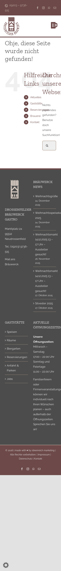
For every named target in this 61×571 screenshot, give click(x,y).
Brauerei (35, 116)
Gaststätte (36, 103)
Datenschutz (25, 458)
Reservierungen (39, 109)
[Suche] (47, 145)
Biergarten (13, 348)
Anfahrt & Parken (13, 368)
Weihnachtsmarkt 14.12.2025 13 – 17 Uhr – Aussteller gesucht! (45, 244)
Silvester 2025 (44, 303)
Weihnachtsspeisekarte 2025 (45, 215)
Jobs (10, 379)
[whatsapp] (49, 8)
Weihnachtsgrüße (45, 196)
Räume (11, 340)
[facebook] (37, 8)
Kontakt (34, 122)
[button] (6, 565)
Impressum (44, 454)
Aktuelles (35, 97)
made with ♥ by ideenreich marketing (34, 450)
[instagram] (43, 8)
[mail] (55, 8)
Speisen (12, 331)
